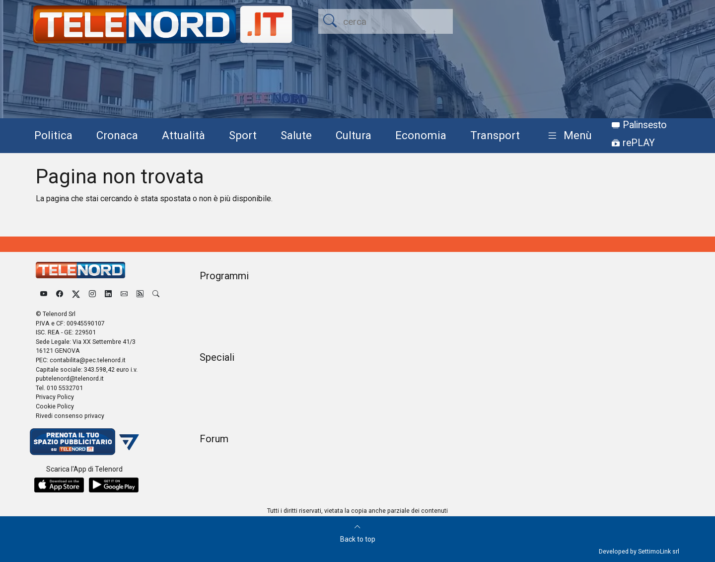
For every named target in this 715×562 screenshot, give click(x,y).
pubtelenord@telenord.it (70, 378)
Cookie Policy (55, 406)
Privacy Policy (55, 397)
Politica (53, 135)
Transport (495, 135)
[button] (567, 136)
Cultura (353, 135)
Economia (420, 135)
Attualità (183, 135)
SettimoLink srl (658, 551)
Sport (243, 135)
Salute (296, 135)
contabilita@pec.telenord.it (88, 360)
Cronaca (117, 135)
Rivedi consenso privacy (70, 415)
